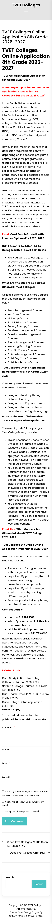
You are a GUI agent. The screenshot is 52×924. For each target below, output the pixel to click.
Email (6, 763)
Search (10, 877)
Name (6, 749)
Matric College (25, 658)
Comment (8, 727)
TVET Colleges (26, 5)
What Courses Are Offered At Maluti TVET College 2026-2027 (22, 533)
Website (6, 777)
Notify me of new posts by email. (22, 811)
